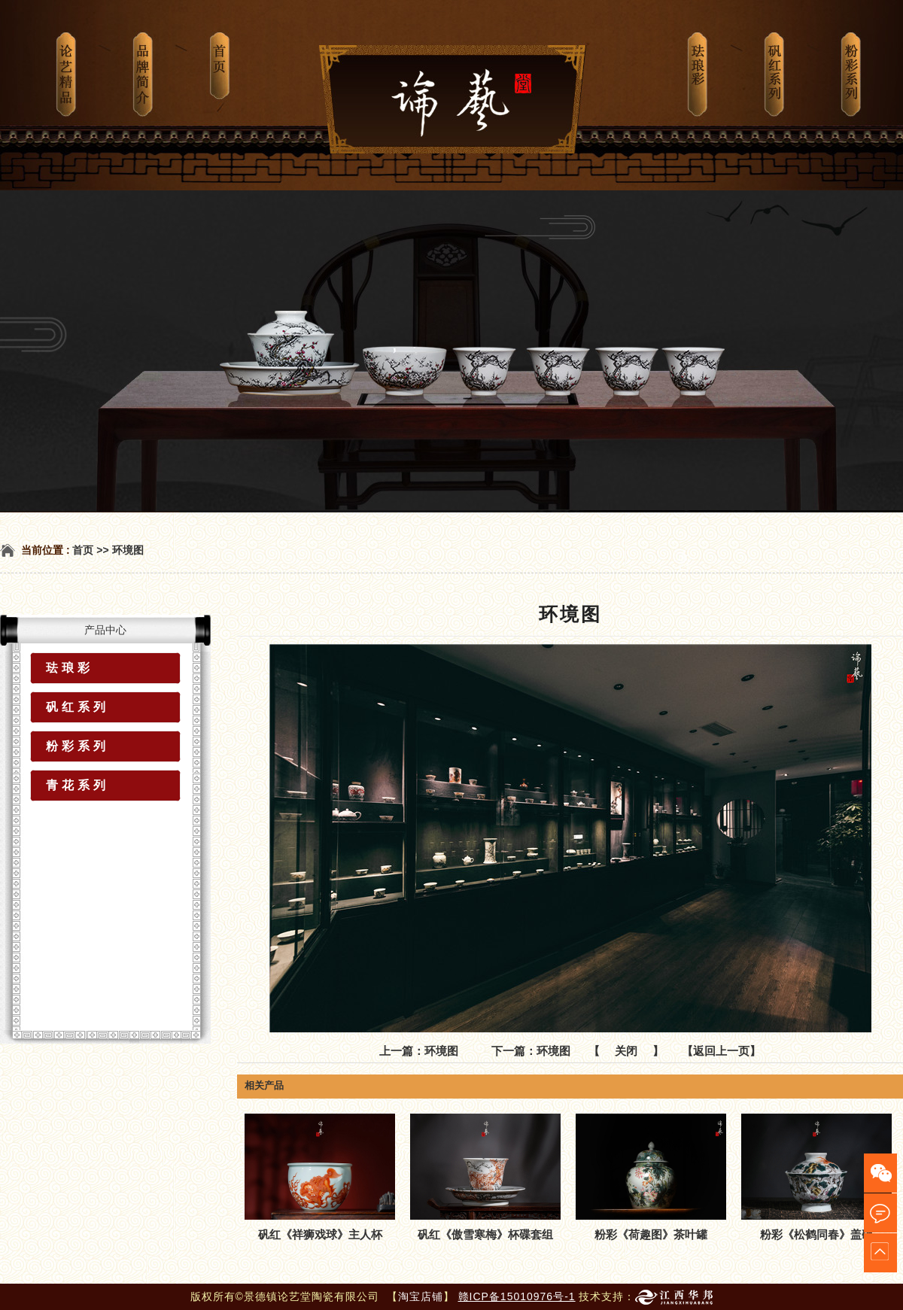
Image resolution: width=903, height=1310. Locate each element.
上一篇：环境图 (418, 1050)
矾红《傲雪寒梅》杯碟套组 (485, 1234)
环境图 (128, 550)
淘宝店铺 (420, 1296)
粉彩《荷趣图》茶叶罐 (650, 1234)
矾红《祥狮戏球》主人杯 (320, 1234)
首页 (82, 550)
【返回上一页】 (721, 1050)
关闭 (626, 1050)
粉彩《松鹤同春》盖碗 (816, 1234)
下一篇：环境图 (530, 1050)
